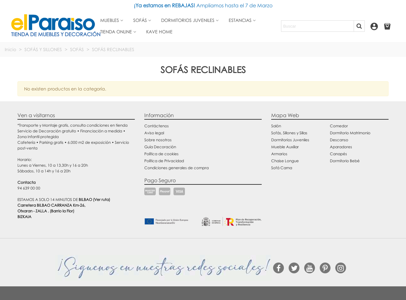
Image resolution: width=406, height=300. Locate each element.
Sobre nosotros (158, 139)
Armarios (279, 153)
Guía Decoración (160, 146)
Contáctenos (156, 125)
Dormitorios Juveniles (290, 139)
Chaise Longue (285, 160)
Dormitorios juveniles (187, 20)
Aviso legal (154, 132)
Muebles (109, 20)
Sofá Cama (281, 167)
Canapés (338, 153)
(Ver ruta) (101, 199)
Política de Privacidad (164, 160)
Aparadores (341, 146)
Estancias (240, 20)
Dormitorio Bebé (345, 160)
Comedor (339, 125)
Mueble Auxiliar (285, 146)
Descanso (339, 139)
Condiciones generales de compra (176, 167)
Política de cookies (161, 153)
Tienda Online (116, 31)
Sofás (140, 20)
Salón (276, 125)
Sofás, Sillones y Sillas (289, 132)
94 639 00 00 (28, 188)
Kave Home (159, 31)
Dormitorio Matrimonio (350, 132)
